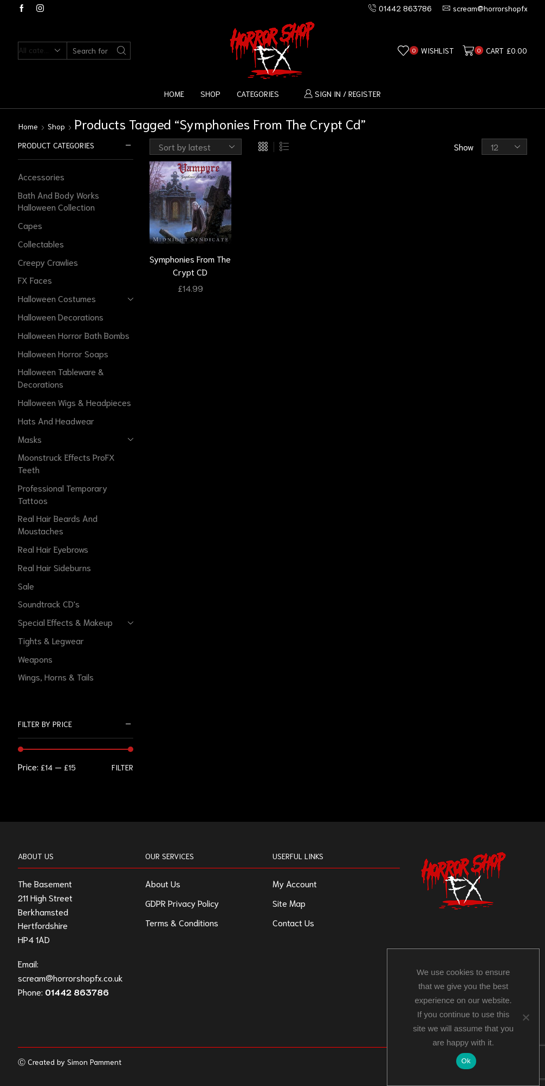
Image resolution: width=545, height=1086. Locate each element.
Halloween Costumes (57, 298)
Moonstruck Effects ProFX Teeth (66, 463)
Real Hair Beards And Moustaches (58, 524)
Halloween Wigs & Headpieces (74, 402)
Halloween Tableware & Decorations (61, 377)
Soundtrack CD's (49, 603)
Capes (30, 225)
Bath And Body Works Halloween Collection (58, 201)
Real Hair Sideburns (54, 567)
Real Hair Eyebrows (53, 548)
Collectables (41, 243)
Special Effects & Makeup (65, 621)
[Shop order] (196, 147)
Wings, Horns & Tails (56, 676)
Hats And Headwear (56, 420)
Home (174, 93)
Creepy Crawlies (48, 261)
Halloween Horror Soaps (63, 353)
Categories (258, 93)
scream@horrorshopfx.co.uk (70, 977)
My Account (294, 883)
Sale (26, 585)
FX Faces (35, 279)
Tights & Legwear (51, 640)
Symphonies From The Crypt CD (190, 265)
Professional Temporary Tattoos (62, 494)
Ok (466, 1061)
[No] (525, 1017)
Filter (122, 767)
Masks (30, 438)
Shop (210, 93)
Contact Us (293, 922)
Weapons (35, 658)
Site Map (289, 902)
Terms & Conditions (181, 922)
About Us (162, 883)
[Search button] (121, 50)
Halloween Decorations (60, 316)
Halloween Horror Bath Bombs (73, 335)
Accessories (41, 176)
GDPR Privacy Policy (182, 902)
